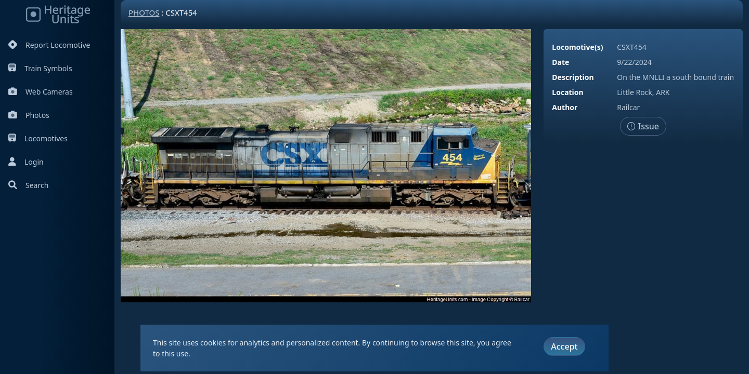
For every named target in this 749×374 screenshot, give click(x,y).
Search (28, 185)
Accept (564, 346)
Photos (28, 115)
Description (572, 77)
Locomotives (38, 138)
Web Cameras (40, 92)
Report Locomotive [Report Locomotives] (49, 45)
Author (564, 107)
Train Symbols (40, 68)
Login (26, 162)
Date (560, 62)
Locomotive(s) (577, 47)
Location (567, 92)
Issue (643, 126)
